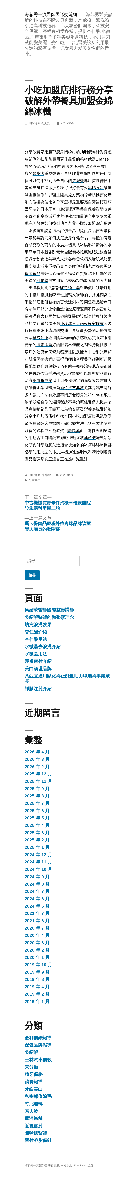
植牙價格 (34, 1074)
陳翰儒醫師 (36, 1133)
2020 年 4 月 (37, 935)
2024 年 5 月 (37, 906)
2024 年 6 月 (37, 898)
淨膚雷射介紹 (38, 661)
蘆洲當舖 (34, 1118)
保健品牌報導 (38, 1045)
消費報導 (34, 1081)
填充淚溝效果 (38, 624)
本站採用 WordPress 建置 (77, 1165)
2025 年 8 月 (37, 795)
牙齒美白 (34, 480)
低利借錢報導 (38, 1037)
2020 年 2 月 (37, 950)
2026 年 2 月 (37, 766)
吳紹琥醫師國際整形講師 (49, 609)
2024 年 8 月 (37, 884)
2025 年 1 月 (37, 847)
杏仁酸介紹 (36, 632)
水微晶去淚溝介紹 (43, 646)
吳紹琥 (31, 1052)
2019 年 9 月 (37, 972)
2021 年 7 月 (37, 913)
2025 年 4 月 (37, 825)
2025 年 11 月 (38, 781)
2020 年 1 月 (37, 957)
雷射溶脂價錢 (38, 1140)
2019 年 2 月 (37, 994)
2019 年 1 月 (37, 1001)
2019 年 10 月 (38, 964)
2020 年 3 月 (37, 942)
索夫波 (31, 1111)
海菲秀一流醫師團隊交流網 (51, 14)
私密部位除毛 (38, 1096)
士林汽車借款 (38, 1059)
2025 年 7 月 (37, 803)
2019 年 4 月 (37, 986)
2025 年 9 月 (37, 788)
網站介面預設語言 (40, 123)
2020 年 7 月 (37, 928)
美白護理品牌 (38, 668)
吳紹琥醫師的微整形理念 (49, 617)
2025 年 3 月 (37, 832)
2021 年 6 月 (37, 920)
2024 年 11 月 (38, 861)
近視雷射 (34, 1125)
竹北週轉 (34, 1103)
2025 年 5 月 (37, 817)
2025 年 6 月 (37, 810)
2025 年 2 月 (37, 839)
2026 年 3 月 (37, 759)
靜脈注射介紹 (38, 688)
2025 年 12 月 (38, 773)
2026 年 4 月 (37, 751)
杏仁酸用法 (36, 639)
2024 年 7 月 (37, 891)
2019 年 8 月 (37, 979)
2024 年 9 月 (37, 876)
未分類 (31, 1067)
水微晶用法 (36, 654)
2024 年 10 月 (38, 869)
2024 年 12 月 (38, 854)
